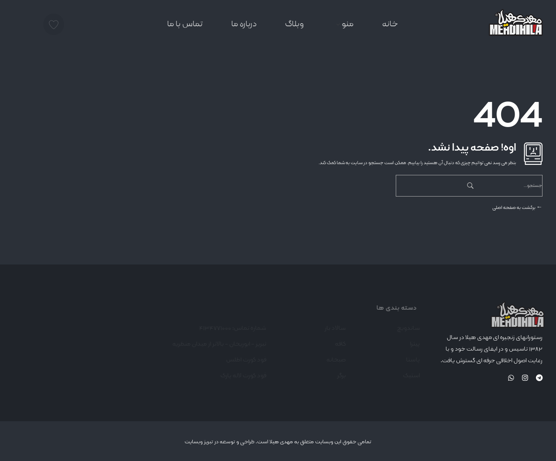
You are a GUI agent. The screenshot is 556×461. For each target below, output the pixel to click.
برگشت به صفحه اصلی (517, 207)
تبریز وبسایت (199, 442)
